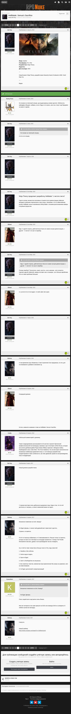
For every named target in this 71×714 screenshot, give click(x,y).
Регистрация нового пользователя (19, 669)
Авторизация (6, 13)
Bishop (10, 358)
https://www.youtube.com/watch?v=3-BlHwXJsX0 (31, 630)
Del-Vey (14, 17)
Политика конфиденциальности (38, 699)
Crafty (9, 433)
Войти (51, 667)
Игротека (28, 17)
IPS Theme (32, 697)
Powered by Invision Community (35, 707)
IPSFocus (39, 697)
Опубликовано (26, 30)
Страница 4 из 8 (43, 25)
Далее (32, 25)
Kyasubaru (10, 579)
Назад (6, 25)
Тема (27, 699)
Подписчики (62, 13)
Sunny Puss (9, 98)
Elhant (10, 224)
